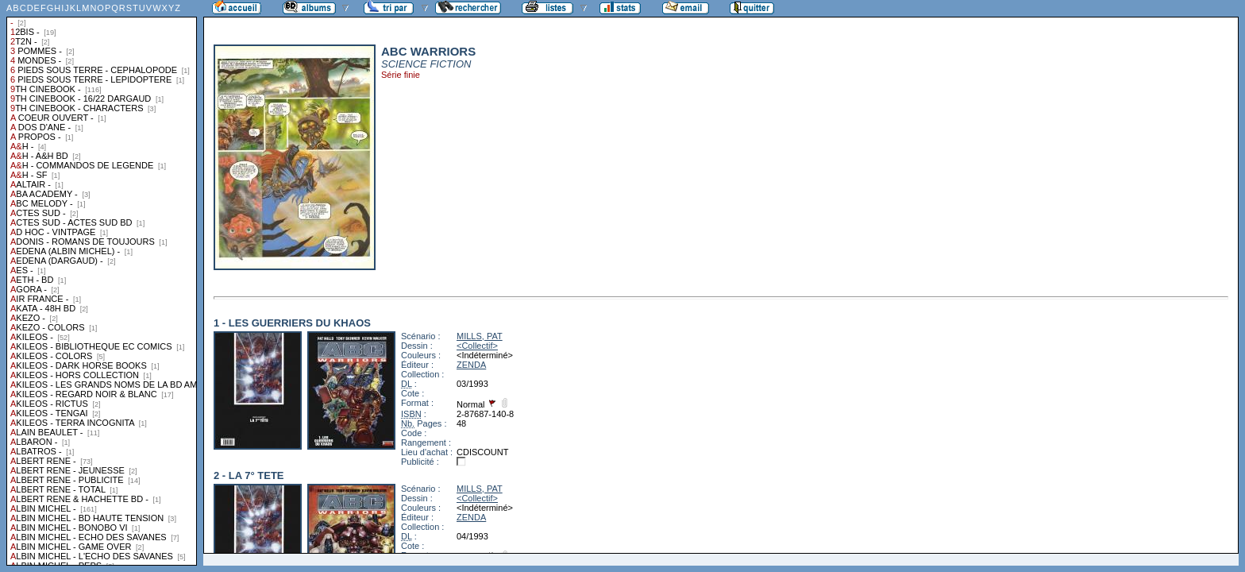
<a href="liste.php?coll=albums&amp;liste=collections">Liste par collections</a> (101, 283)
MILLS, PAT (480, 336)
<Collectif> (477, 345)
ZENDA (471, 364)
